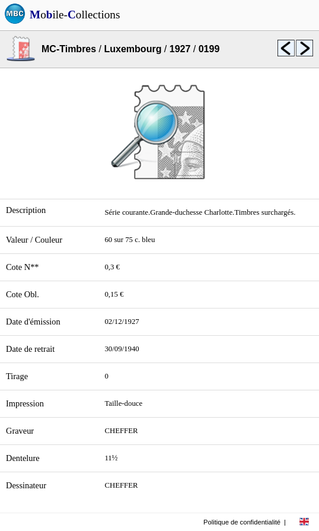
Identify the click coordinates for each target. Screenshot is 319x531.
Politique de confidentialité (241, 522)
